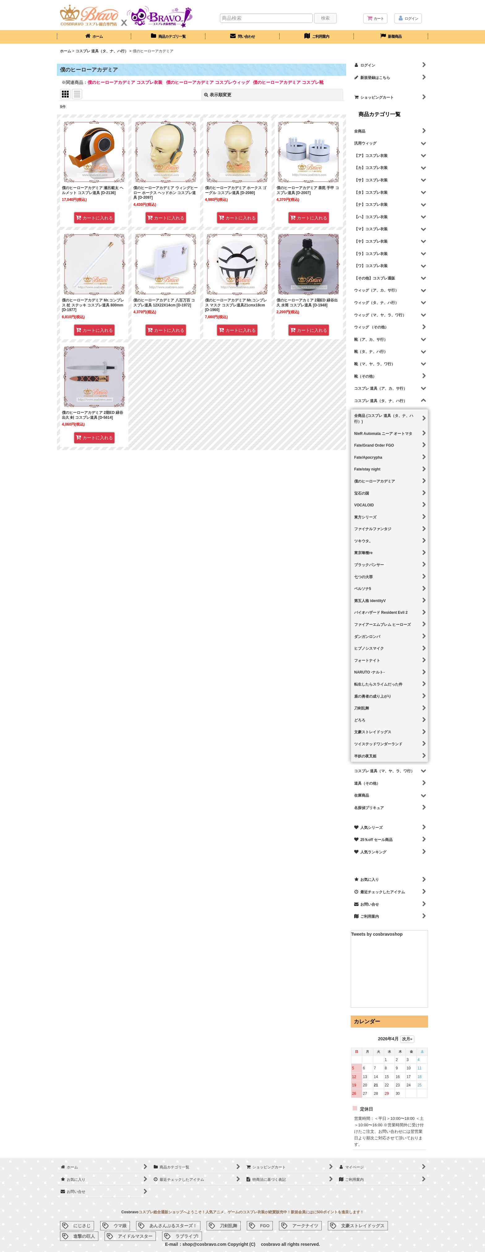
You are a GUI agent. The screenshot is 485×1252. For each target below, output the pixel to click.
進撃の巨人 (84, 1236)
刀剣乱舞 (228, 1225)
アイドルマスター (135, 1236)
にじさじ (82, 1225)
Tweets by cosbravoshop (377, 934)
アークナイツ (305, 1225)
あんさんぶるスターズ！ (173, 1225)
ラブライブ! (187, 1236)
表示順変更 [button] (217, 94)
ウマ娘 (120, 1225)
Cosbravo (129, 1212)
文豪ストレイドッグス (362, 1225)
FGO (264, 1225)
